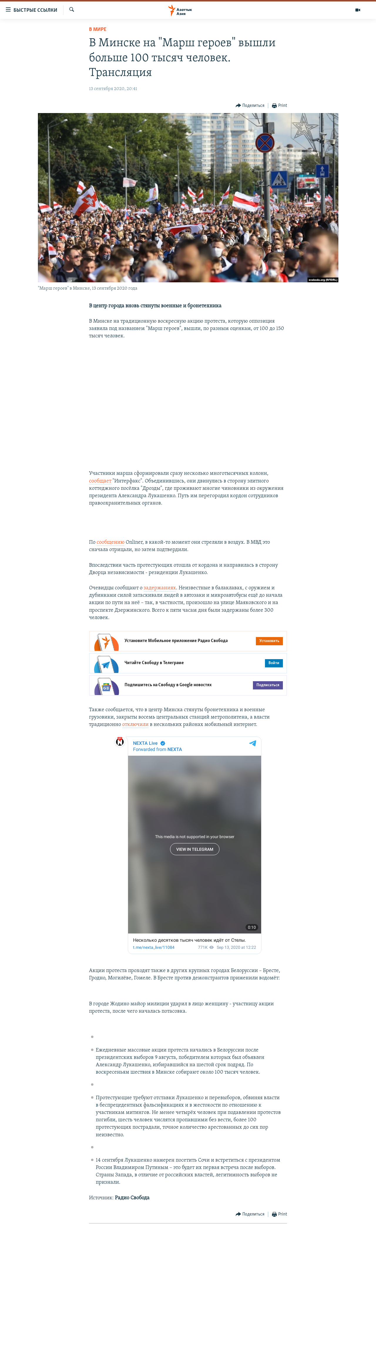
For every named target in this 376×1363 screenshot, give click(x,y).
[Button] (250, 106)
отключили (135, 724)
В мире (97, 29)
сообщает (100, 481)
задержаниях (160, 588)
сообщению (111, 542)
